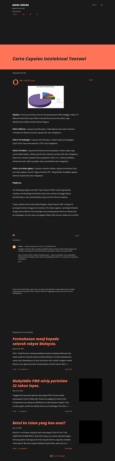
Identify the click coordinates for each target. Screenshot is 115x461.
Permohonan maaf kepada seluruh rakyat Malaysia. (36, 341)
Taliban (20, 246)
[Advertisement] (57, 29)
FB (29, 14)
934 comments (23, 369)
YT (36, 14)
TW (22, 14)
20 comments (22, 448)
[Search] (94, 5)
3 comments (22, 411)
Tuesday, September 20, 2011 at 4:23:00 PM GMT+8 (40, 246)
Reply (20, 262)
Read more (68, 369)
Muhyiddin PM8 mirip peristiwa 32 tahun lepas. (40, 383)
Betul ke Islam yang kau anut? (39, 422)
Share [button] (91, 80)
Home (14, 14)
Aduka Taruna (20, 4)
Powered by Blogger (57, 456)
